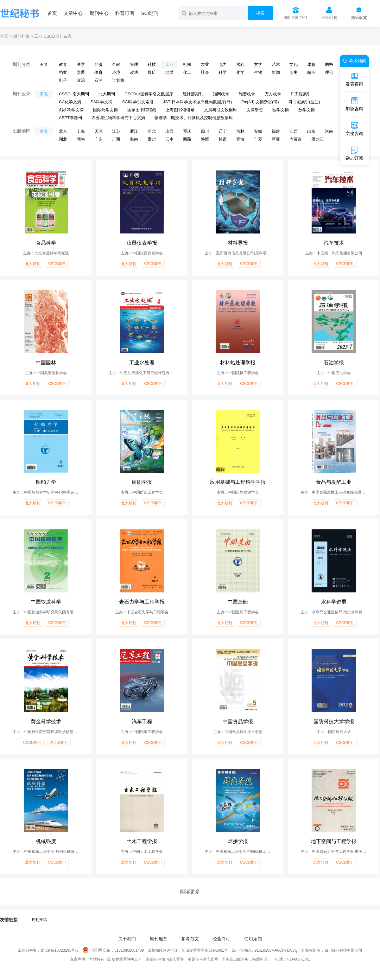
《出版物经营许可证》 (123, 959)
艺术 (276, 64)
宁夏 (258, 139)
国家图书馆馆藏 (141, 109)
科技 (152, 64)
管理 (134, 64)
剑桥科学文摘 (71, 109)
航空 (311, 72)
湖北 (63, 139)
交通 (81, 72)
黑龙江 (317, 139)
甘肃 (222, 139)
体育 (98, 72)
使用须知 (253, 938)
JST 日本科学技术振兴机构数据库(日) (197, 101)
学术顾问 (353, 60)
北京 (63, 131)
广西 (116, 139)
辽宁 (222, 131)
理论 (329, 72)
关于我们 (127, 938)
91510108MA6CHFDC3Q (276, 950)
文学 (258, 64)
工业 (169, 64)
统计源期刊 (193, 94)
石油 (98, 80)
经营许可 (221, 938)
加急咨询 (354, 104)
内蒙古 (295, 139)
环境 (116, 72)
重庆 (187, 131)
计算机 (118, 80)
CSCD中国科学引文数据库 (148, 94)
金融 (116, 64)
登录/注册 (329, 18)
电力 (222, 64)
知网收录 (221, 94)
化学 (240, 72)
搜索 (260, 13)
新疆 (276, 139)
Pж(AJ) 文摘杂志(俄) (260, 101)
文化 (293, 64)
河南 (329, 131)
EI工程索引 (301, 94)
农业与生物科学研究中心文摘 (118, 117)
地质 (169, 72)
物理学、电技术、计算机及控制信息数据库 (194, 117)
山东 (311, 131)
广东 (98, 139)
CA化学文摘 (70, 101)
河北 (152, 131)
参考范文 (190, 938)
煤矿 (152, 72)
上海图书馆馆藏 (180, 109)
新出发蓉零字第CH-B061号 (205, 950)
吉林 (240, 131)
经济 (98, 64)
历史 (293, 72)
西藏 (187, 139)
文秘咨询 (354, 128)
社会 (205, 72)
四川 (205, 131)
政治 (81, 80)
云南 (169, 139)
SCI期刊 (149, 13)
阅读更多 (190, 891)
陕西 (205, 139)
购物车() (359, 18)
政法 (134, 72)
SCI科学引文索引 (138, 101)
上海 (81, 131)
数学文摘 (306, 109)
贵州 (152, 139)
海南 (134, 139)
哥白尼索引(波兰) (304, 101)
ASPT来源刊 (70, 117)
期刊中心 (99, 13)
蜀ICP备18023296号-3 (60, 950)
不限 (44, 64)
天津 (98, 131)
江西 (293, 131)
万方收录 (273, 94)
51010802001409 (129, 950)
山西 (169, 131)
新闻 (276, 72)
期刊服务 (159, 938)
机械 (187, 64)
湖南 (81, 139)
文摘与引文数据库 (220, 109)
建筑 (311, 64)
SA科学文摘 (101, 101)
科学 (222, 72)
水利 (240, 64)
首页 (52, 13)
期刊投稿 (39, 919)
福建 (276, 131)
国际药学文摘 (105, 109)
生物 (258, 72)
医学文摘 (280, 109)
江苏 (116, 131)
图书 (329, 64)
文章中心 (73, 13)
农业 (205, 64)
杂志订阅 (354, 153)
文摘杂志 (254, 109)
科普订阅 (124, 13)
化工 (187, 72)
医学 (81, 64)
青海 (240, 139)
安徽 (258, 131)
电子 (63, 80)
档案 (63, 72)
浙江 (134, 131)
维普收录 (247, 94)
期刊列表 (21, 36)
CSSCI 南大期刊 (74, 94)
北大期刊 (106, 94)
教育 (63, 64)
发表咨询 (354, 79)
